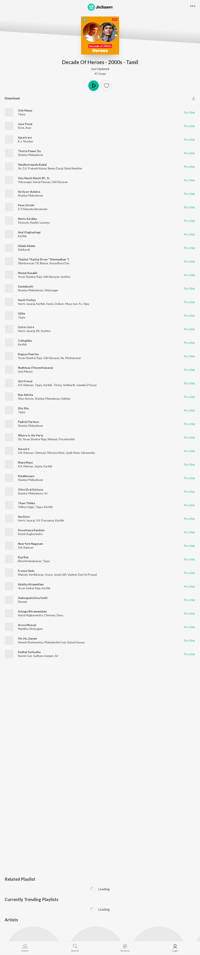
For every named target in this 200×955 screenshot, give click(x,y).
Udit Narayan (60, 182)
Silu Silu (23, 408)
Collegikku (25, 340)
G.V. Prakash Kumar (34, 168)
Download (12, 98)
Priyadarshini (67, 439)
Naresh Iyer (25, 656)
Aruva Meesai (27, 625)
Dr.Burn (59, 303)
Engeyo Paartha (28, 354)
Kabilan (65, 398)
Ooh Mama (25, 110)
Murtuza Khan (55, 452)
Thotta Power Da (29, 151)
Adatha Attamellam (31, 584)
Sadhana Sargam (43, 656)
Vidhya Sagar (26, 507)
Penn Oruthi (26, 205)
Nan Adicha (25, 394)
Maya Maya (25, 462)
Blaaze (44, 263)
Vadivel (72, 574)
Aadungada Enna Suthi (33, 598)
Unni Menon (25, 371)
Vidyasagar (25, 182)
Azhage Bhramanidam (32, 611)
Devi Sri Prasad (87, 574)
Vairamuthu (88, 452)
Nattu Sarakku (27, 218)
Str (19, 168)
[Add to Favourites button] (106, 85)
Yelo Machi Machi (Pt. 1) (33, 178)
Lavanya (45, 222)
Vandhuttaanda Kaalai (32, 164)
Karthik (22, 236)
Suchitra (66, 276)
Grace (48, 574)
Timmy (57, 385)
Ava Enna (24, 516)
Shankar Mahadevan (30, 155)
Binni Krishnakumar (29, 561)
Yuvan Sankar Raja (29, 588)
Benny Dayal (55, 168)
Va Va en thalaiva (29, 191)
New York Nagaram (30, 543)
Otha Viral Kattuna (30, 489)
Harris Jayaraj (26, 303)
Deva (60, 615)
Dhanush (23, 222)
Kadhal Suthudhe (29, 652)
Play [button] (93, 85)
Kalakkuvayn (26, 476)
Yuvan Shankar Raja (30, 276)
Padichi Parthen (28, 422)
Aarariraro (25, 137)
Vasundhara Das (59, 263)
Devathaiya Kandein (31, 530)
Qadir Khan (73, 452)
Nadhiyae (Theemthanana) (35, 367)
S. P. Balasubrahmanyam (33, 209)
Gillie (21, 313)
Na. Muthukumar (71, 358)
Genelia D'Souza (86, 385)
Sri (46, 493)
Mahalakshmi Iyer (55, 642)
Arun (28, 127)
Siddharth (24, 249)
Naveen (22, 601)
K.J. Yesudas (25, 141)
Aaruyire (24, 449)
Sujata (38, 466)
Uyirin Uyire (26, 327)
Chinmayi (40, 452)
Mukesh (52, 439)
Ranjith (34, 222)
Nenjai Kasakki (27, 273)
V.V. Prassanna (45, 520)
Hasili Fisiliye (27, 300)
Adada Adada (26, 246)
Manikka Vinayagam (30, 628)
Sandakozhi (25, 286)
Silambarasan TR (28, 263)
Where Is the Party (30, 435)
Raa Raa (23, 557)
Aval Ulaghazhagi (29, 232)
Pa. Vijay (84, 303)
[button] (193, 6)
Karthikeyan (36, 574)
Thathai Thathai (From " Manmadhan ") (43, 259)
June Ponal (25, 124)
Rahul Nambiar (73, 168)
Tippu (21, 114)
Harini (49, 303)
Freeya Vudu (26, 570)
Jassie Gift (60, 574)
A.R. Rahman (25, 385)
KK (37, 331)
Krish (21, 127)
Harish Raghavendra (30, 534)
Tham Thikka (26, 503)
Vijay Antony (26, 398)
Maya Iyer (71, 303)
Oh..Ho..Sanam (27, 638)
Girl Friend (25, 381)
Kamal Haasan (41, 182)
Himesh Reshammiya (30, 642)
